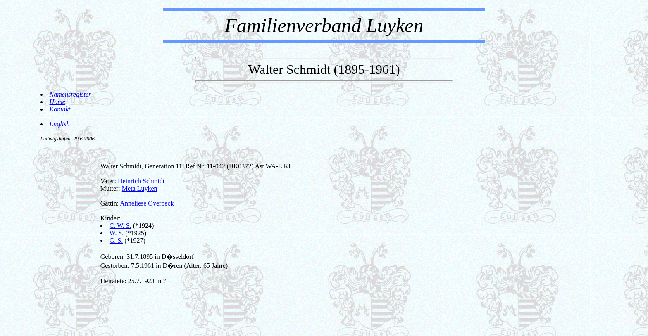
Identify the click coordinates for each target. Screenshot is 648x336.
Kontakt (60, 109)
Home (57, 101)
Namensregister (70, 94)
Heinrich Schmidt (141, 181)
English (60, 124)
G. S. (116, 240)
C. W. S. (120, 225)
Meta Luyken (139, 188)
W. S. (117, 233)
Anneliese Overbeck (147, 203)
